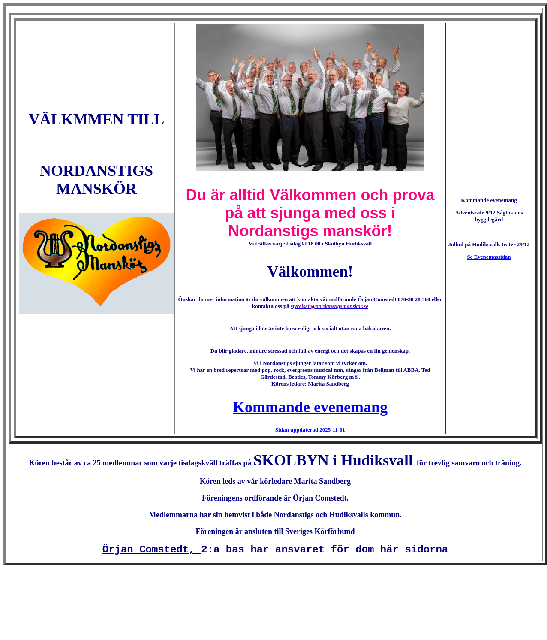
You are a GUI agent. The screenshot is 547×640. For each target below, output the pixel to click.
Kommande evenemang (310, 407)
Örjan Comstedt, (151, 549)
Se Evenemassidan (489, 257)
